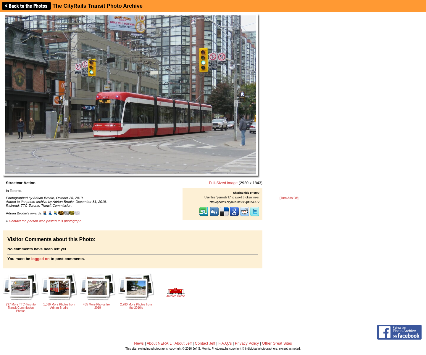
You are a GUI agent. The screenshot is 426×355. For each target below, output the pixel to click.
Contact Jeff (205, 343)
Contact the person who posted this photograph (45, 221)
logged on (40, 259)
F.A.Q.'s (225, 343)
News (139, 343)
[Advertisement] (289, 104)
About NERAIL (159, 343)
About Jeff (183, 343)
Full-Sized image (223, 183)
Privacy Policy (247, 343)
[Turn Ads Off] (289, 198)
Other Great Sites (277, 343)
